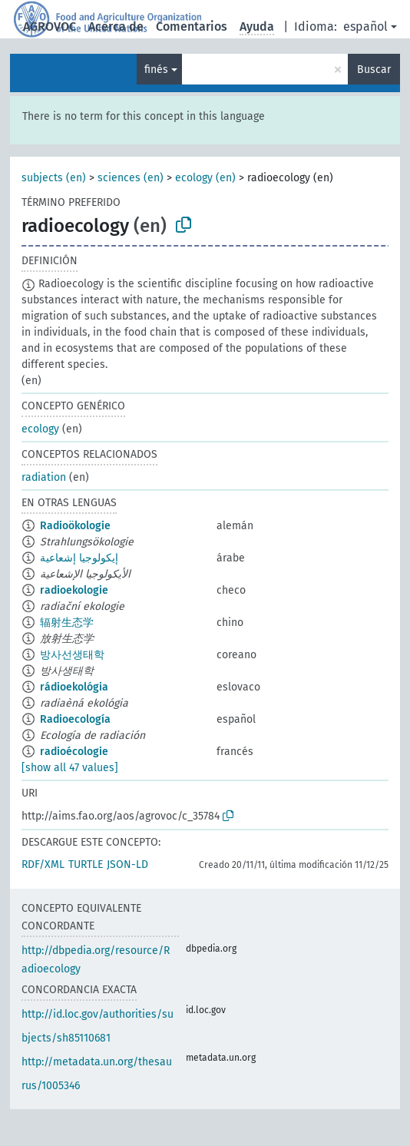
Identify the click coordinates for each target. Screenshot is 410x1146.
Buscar (374, 69)
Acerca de (116, 26)
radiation (43, 477)
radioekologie (74, 590)
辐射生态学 (67, 622)
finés (156, 69)
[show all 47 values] (69, 767)
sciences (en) (131, 177)
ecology (40, 429)
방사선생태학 (72, 654)
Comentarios (191, 26)
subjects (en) (53, 177)
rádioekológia (74, 687)
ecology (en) (205, 177)
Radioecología (75, 719)
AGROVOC (49, 26)
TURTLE (85, 864)
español (365, 26)
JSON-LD (127, 864)
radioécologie (74, 751)
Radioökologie (75, 525)
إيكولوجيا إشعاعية (79, 558)
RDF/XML (42, 864)
